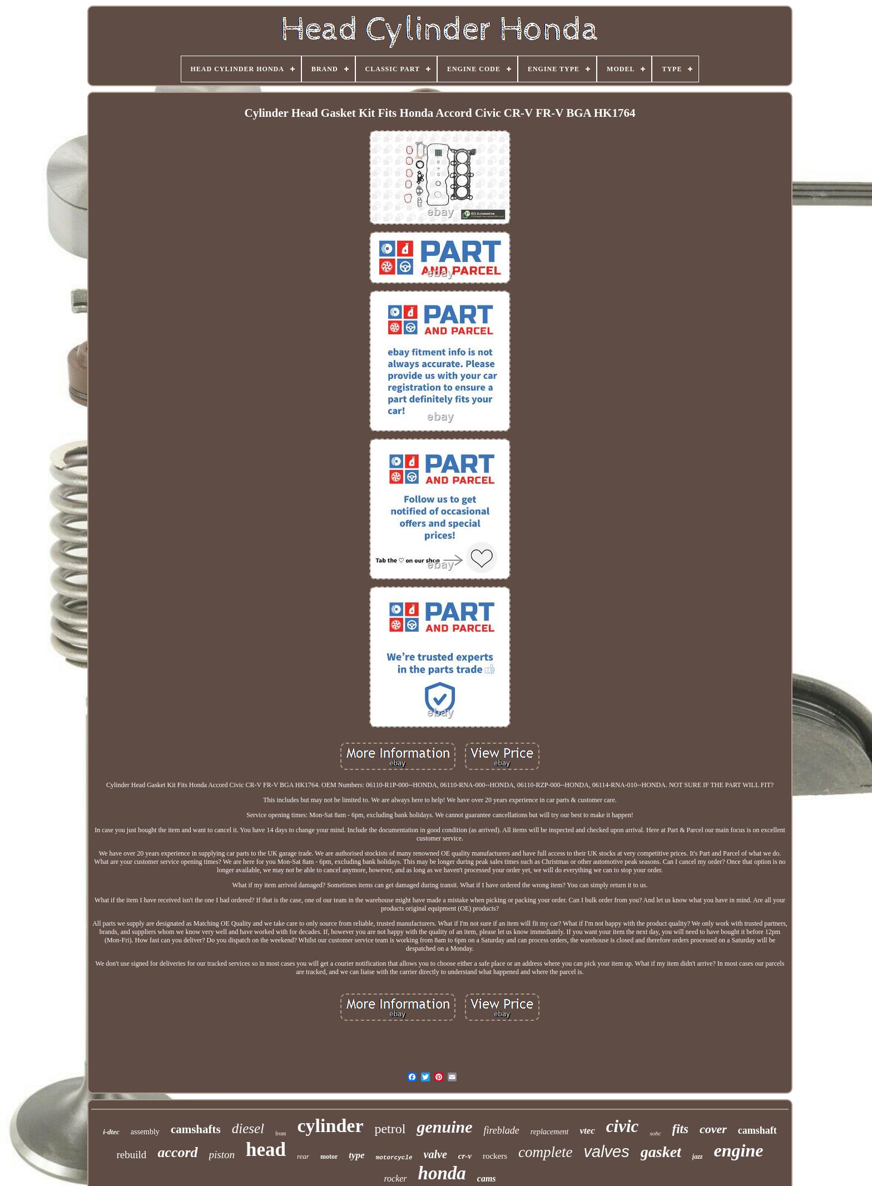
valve (435, 1154)
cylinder (330, 1125)
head (266, 1149)
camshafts (196, 1129)
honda (442, 1173)
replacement (550, 1132)
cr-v (465, 1156)
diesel (248, 1128)
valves (607, 1151)
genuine (444, 1127)
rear (303, 1156)
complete (545, 1152)
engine (739, 1150)
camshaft (757, 1130)
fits (680, 1129)
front (280, 1133)
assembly (145, 1132)
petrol (389, 1128)
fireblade (501, 1130)
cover (713, 1129)
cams (486, 1178)
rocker (395, 1178)
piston (222, 1154)
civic (622, 1126)
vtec (587, 1130)
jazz (697, 1156)
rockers (495, 1156)
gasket (661, 1151)
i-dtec (111, 1132)
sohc (655, 1133)
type (356, 1155)
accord (177, 1152)
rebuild (132, 1154)
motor (329, 1156)
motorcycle (394, 1157)
